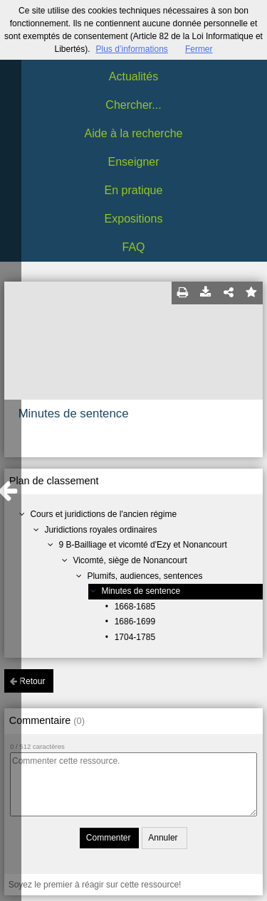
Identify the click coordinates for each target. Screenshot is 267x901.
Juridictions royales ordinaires (100, 530)
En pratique (134, 190)
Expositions (134, 219)
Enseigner (133, 162)
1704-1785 (135, 637)
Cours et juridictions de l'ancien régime (103, 514)
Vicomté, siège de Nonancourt (130, 560)
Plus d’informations (131, 49)
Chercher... (133, 105)
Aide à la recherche (134, 133)
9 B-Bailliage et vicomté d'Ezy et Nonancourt (142, 545)
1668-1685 (135, 607)
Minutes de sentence (140, 591)
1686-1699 (135, 622)
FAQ (133, 247)
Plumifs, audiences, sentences (144, 576)
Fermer (199, 49)
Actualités (133, 76)
